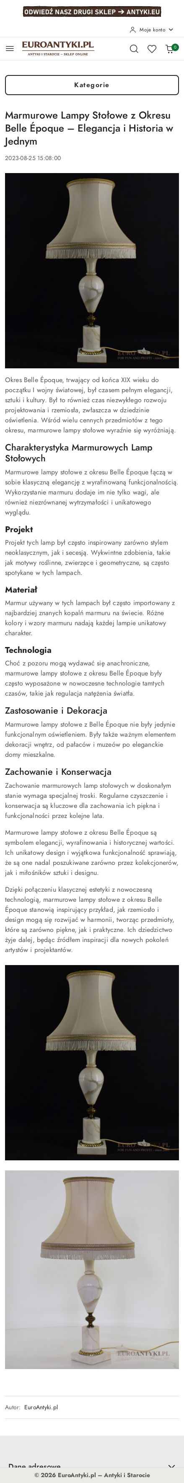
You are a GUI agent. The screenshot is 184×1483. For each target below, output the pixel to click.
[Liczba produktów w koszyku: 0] (169, 49)
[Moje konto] (152, 30)
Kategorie (92, 85)
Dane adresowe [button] (92, 1466)
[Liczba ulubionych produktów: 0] (151, 49)
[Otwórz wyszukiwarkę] (134, 49)
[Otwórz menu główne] (10, 48)
